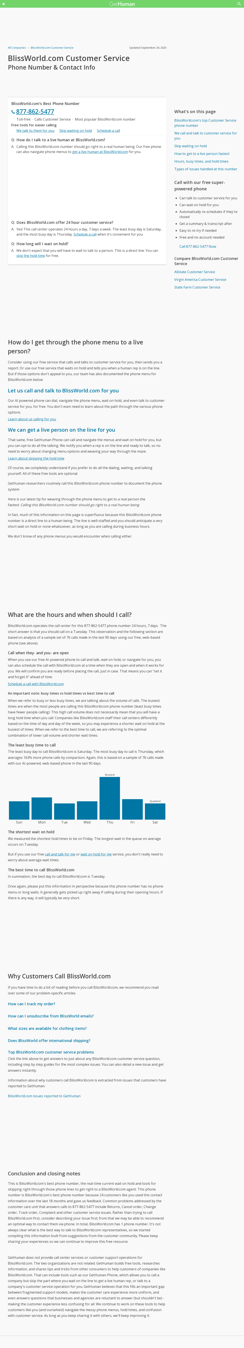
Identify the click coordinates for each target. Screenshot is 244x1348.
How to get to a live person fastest (202, 153)
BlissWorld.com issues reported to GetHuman (44, 1096)
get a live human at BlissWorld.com (100, 151)
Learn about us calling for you (32, 419)
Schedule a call (108, 130)
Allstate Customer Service (194, 272)
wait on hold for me (96, 854)
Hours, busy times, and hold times (201, 161)
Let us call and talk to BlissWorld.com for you (63, 390)
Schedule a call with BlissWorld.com (36, 684)
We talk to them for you (35, 130)
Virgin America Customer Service (200, 279)
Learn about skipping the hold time (36, 458)
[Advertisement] (87, 186)
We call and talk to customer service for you (205, 136)
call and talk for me (60, 854)
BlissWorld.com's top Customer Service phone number (205, 123)
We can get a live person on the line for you (61, 429)
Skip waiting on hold (75, 130)
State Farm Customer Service (197, 287)
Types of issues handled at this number (205, 169)
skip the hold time (30, 255)
